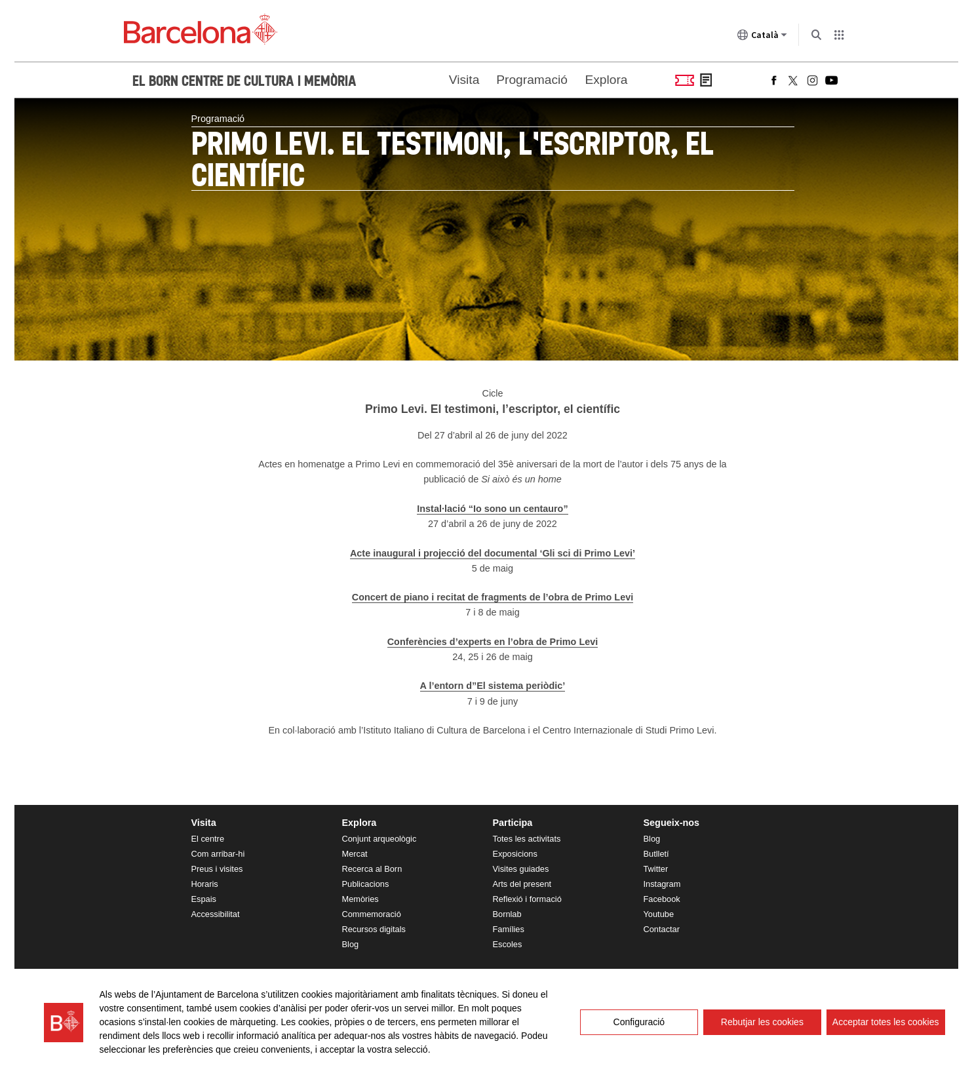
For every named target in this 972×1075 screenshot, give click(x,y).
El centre (208, 839)
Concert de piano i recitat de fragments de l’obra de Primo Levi (492, 597)
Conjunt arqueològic (379, 839)
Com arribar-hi (218, 854)
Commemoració (371, 914)
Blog (350, 944)
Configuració (639, 1022)
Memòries (360, 899)
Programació (532, 80)
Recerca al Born (372, 869)
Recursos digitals (374, 929)
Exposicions (515, 854)
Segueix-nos (672, 822)
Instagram (662, 884)
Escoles (507, 944)
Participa (513, 822)
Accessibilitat (215, 914)
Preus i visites (217, 869)
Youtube (659, 914)
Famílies (508, 929)
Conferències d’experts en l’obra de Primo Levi (492, 641)
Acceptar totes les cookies (885, 1022)
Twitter (656, 869)
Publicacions (365, 884)
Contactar (662, 929)
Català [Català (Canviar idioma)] (762, 37)
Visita (464, 80)
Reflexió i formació (527, 899)
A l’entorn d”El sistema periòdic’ (493, 685)
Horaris (204, 884)
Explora (606, 80)
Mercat (355, 854)
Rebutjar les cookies (762, 1022)
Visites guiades (521, 869)
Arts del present (522, 884)
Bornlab (507, 914)
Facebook (662, 899)
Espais (203, 899)
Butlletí (656, 854)
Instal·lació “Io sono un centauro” (492, 508)
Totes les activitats (527, 839)
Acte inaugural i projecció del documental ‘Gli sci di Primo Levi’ (492, 553)
